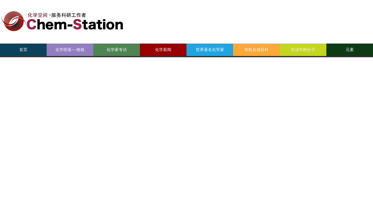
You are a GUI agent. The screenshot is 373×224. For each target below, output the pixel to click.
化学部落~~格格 (69, 49)
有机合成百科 (256, 49)
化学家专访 (117, 49)
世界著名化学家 (210, 49)
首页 (23, 49)
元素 (350, 49)
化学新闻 (163, 49)
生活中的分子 (303, 49)
